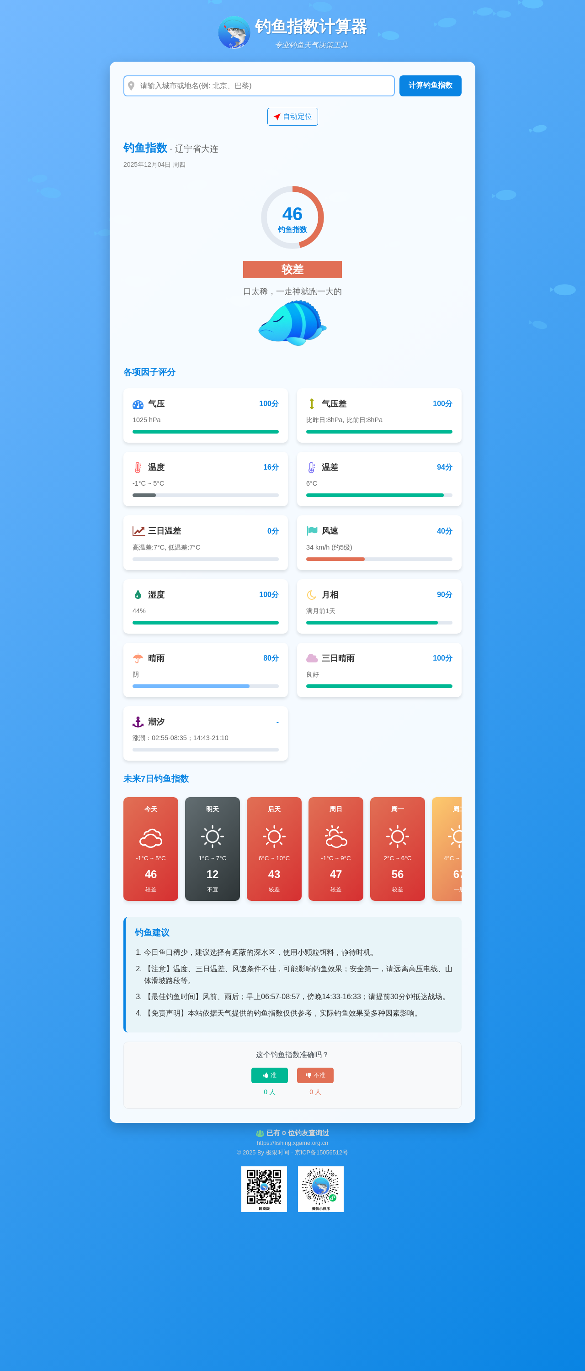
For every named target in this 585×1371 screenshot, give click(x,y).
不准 (315, 1075)
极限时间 (277, 1152)
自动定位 (292, 116)
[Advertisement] (292, 1289)
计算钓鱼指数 (430, 85)
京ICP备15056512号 (321, 1152)
